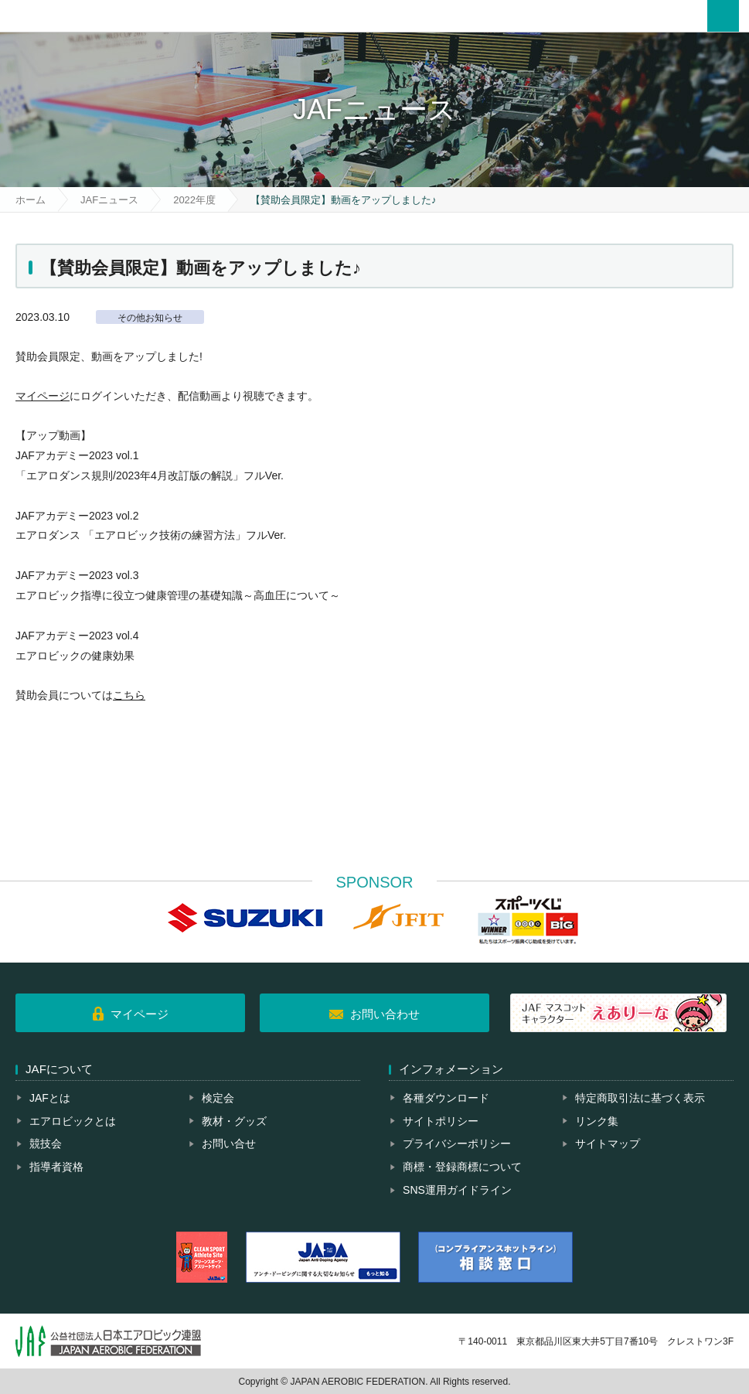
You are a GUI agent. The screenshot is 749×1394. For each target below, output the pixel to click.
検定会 (218, 1098)
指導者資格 (56, 1167)
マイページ (42, 396)
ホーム (30, 200)
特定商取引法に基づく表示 (640, 1098)
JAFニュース (109, 200)
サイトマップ (607, 1143)
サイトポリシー (440, 1121)
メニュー (723, 16)
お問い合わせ (385, 1014)
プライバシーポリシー (457, 1143)
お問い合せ (229, 1143)
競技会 (45, 1143)
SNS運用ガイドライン (457, 1190)
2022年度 (194, 200)
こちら (129, 695)
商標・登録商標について (462, 1167)
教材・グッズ (234, 1121)
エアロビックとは (72, 1121)
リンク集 (596, 1121)
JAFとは (49, 1098)
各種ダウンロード (446, 1098)
